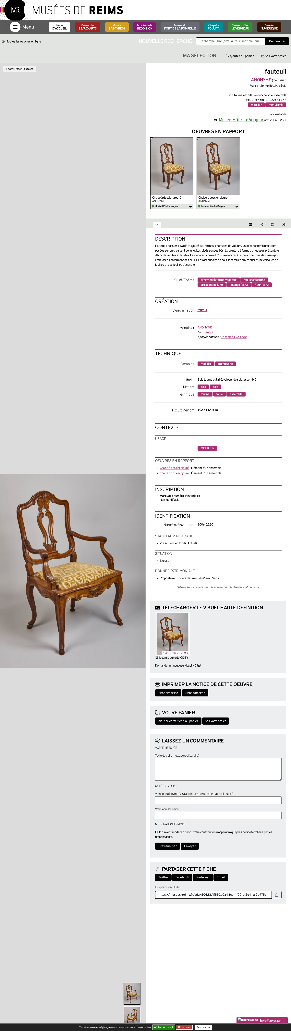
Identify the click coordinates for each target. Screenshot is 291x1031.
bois (203, 387)
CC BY (184, 658)
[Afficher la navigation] (15, 27)
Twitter (163, 878)
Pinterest (203, 878)
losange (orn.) (239, 285)
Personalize (203, 1027)
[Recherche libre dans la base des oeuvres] (231, 41)
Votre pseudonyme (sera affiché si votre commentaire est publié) (194, 794)
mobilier (256, 105)
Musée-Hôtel (240, 27)
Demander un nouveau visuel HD (176, 666)
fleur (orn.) (262, 285)
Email (221, 878)
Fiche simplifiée (168, 693)
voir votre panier (273, 56)
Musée (117, 27)
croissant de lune (212, 285)
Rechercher (277, 41)
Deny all (185, 1027)
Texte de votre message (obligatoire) (177, 756)
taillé (219, 394)
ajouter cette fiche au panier (178, 721)
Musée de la (144, 27)
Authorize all (164, 1027)
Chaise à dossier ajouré (166, 197)
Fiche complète (195, 693)
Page (59, 27)
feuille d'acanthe (254, 280)
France (209, 332)
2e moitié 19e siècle (234, 337)
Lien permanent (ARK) (167, 887)
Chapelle (213, 27)
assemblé (236, 394)
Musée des (88, 27)
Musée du (180, 27)
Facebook (182, 878)
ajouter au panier (240, 56)
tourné (205, 394)
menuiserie (276, 105)
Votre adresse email (167, 809)
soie (215, 387)
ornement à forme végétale (219, 280)
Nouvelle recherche (165, 41)
